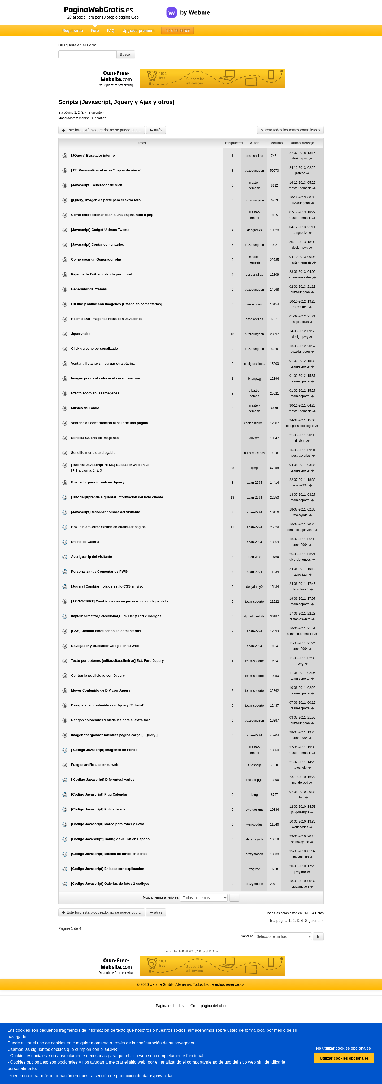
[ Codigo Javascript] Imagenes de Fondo (104, 750)
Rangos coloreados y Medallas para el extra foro (110, 720)
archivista (254, 557)
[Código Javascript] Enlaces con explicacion (107, 869)
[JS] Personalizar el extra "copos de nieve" (106, 170)
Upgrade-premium (139, 30)
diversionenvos (300, 560)
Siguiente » (96, 112)
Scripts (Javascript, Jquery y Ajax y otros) (116, 102)
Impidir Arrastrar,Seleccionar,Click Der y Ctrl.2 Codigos (116, 616)
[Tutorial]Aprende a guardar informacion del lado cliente (117, 497)
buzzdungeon (254, 170)
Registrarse (72, 30)
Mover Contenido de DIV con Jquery (100, 690)
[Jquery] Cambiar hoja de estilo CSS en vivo (107, 586)
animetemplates (300, 277)
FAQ (111, 30)
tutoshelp (254, 765)
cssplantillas (254, 156)
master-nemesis (300, 188)
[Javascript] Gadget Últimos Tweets (100, 230)
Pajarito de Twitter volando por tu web (102, 274)
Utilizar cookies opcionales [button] (344, 1058)
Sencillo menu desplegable (93, 453)
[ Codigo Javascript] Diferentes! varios (102, 779)
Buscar (126, 54)
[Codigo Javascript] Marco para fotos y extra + (109, 824)
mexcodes (254, 304)
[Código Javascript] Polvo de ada (98, 809)
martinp (84, 118)
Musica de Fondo (85, 408)
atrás (155, 130)
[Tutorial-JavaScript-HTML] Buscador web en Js (110, 465)
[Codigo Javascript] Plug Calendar (99, 794)
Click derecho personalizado (94, 349)
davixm (254, 438)
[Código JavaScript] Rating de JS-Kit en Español (111, 839)
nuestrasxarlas (254, 453)
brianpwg (254, 379)
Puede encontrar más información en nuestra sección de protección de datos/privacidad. (91, 1075)
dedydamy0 (254, 587)
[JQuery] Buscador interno (93, 155)
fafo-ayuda (300, 515)
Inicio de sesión (177, 30)
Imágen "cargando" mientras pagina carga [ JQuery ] (114, 735)
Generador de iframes (89, 289)
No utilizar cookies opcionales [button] (343, 1048)
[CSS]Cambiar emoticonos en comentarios (106, 631)
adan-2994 (254, 483)
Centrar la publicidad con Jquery (98, 675)
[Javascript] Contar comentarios (97, 245)
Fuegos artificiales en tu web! (95, 765)
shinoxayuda (254, 839)
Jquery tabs (80, 334)
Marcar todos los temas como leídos (290, 130)
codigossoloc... (254, 364)
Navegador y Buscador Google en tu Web (105, 646)
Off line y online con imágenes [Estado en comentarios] (116, 304)
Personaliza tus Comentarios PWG (99, 571)
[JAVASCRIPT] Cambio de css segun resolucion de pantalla (119, 601)
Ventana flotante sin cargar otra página (103, 363)
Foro (95, 30)
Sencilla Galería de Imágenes (95, 438)
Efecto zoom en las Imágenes (95, 393)
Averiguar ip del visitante (91, 557)
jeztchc (300, 173)
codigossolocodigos (300, 426)
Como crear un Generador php (96, 259)
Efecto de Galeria (85, 542)
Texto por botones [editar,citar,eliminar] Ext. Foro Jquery (117, 661)
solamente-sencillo (300, 634)
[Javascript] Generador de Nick (96, 185)
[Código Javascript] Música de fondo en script (109, 854)
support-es (98, 118)
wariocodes (254, 824)
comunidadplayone (300, 530)
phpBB (182, 951)
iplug (254, 795)
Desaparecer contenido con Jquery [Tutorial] (107, 705)
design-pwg (300, 158)
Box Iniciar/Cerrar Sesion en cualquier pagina (108, 527)
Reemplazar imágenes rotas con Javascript (106, 319)
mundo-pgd (254, 780)
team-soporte (300, 366)
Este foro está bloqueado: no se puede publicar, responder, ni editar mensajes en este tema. (103, 130)
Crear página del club (208, 1006)
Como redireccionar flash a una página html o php (112, 215)
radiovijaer (300, 574)
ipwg (254, 468)
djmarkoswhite (254, 616)
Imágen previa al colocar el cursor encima (105, 378)
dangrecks (254, 230)
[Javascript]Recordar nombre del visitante (105, 512)
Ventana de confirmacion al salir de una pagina (109, 423)
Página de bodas (170, 1006)
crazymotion (254, 854)
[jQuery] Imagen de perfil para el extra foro (106, 200)
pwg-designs (254, 809)
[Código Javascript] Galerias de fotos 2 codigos (110, 884)
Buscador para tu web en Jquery (97, 482)
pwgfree (254, 869)
